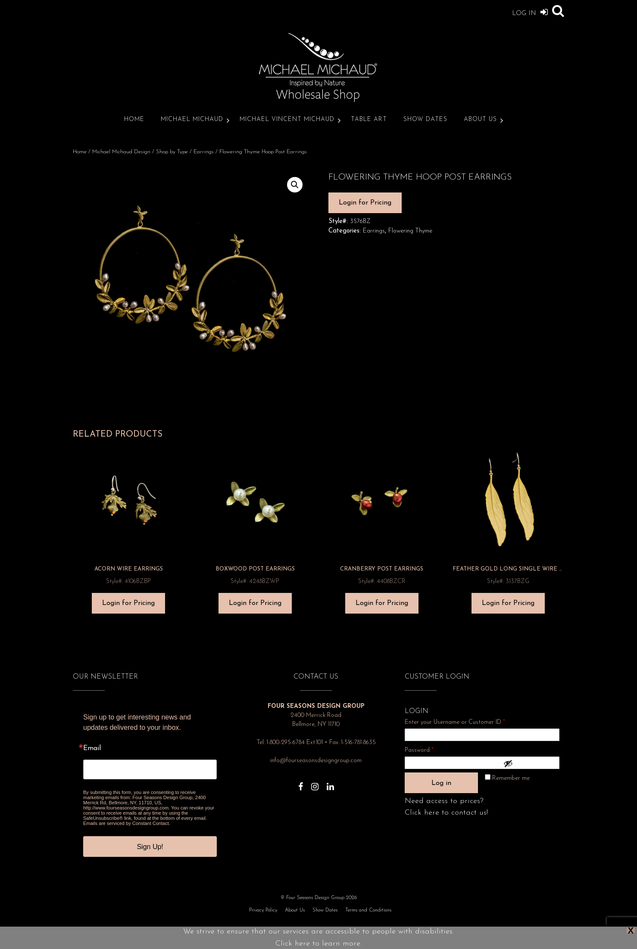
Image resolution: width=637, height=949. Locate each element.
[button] (295, 184)
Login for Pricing (365, 202)
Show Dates (425, 119)
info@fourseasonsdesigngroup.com (316, 760)
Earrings (204, 152)
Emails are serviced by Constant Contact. (126, 823)
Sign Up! (150, 846)
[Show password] (529, 763)
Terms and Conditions (368, 910)
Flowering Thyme (410, 231)
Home (134, 119)
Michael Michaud (192, 119)
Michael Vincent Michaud (287, 119)
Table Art (369, 119)
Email (92, 748)
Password (430, 749)
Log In (530, 12)
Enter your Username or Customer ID (455, 722)
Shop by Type (172, 152)
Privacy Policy (263, 910)
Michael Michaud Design (121, 152)
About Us (480, 119)
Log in (441, 783)
